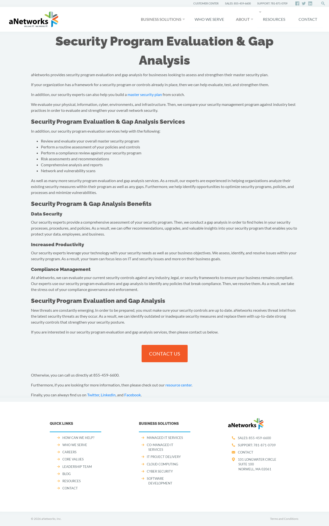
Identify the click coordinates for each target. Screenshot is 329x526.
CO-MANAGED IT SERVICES (160, 447)
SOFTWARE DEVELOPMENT (159, 481)
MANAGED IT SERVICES (165, 438)
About (243, 19)
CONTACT (308, 19)
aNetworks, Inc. (51, 519)
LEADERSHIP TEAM (77, 467)
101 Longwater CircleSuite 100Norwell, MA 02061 (257, 464)
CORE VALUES (73, 459)
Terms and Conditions (284, 519)
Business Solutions (161, 19)
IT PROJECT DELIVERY (164, 457)
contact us (164, 354)
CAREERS (69, 452)
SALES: (254, 438)
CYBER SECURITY (160, 471)
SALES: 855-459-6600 (238, 3)
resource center (178, 385)
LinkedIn (108, 394)
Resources (274, 19)
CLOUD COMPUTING (162, 464)
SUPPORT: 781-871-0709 (272, 3)
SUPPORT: (257, 445)
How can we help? (78, 438)
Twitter (93, 394)
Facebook (132, 394)
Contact (245, 452)
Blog (66, 474)
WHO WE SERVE (209, 19)
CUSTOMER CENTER (206, 3)
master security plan (144, 94)
